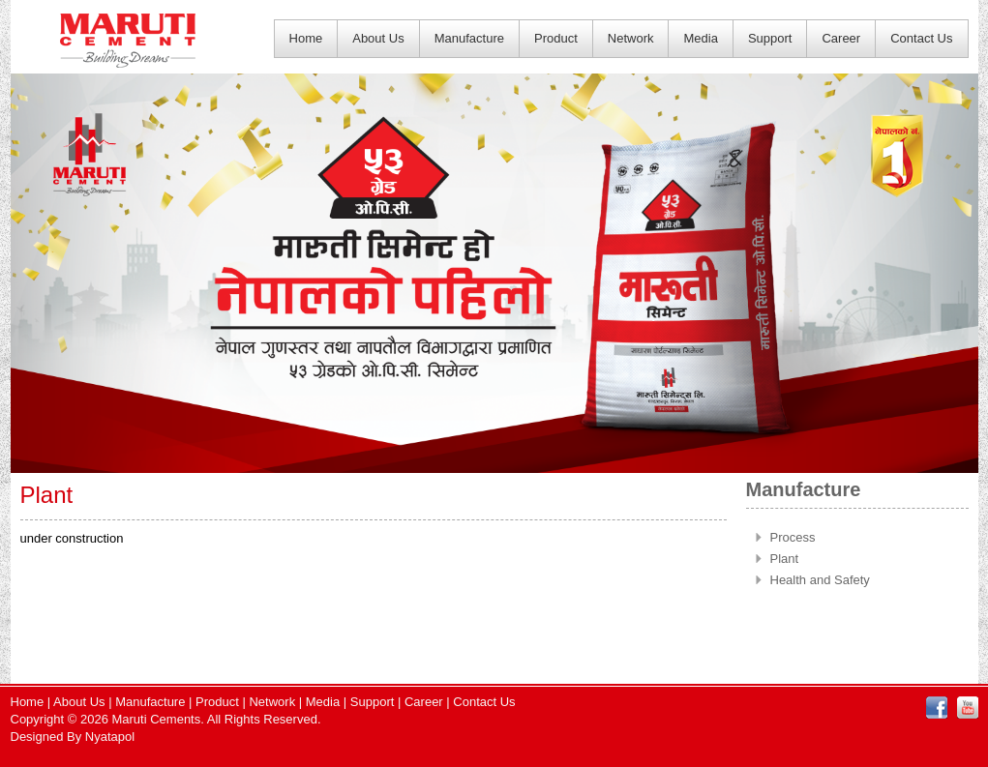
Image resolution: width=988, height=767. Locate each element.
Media (700, 38)
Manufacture (469, 38)
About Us (378, 38)
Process (793, 537)
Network (631, 38)
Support (770, 38)
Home (306, 38)
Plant (784, 558)
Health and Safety (820, 580)
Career (841, 38)
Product (556, 38)
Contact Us (921, 38)
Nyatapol (110, 736)
